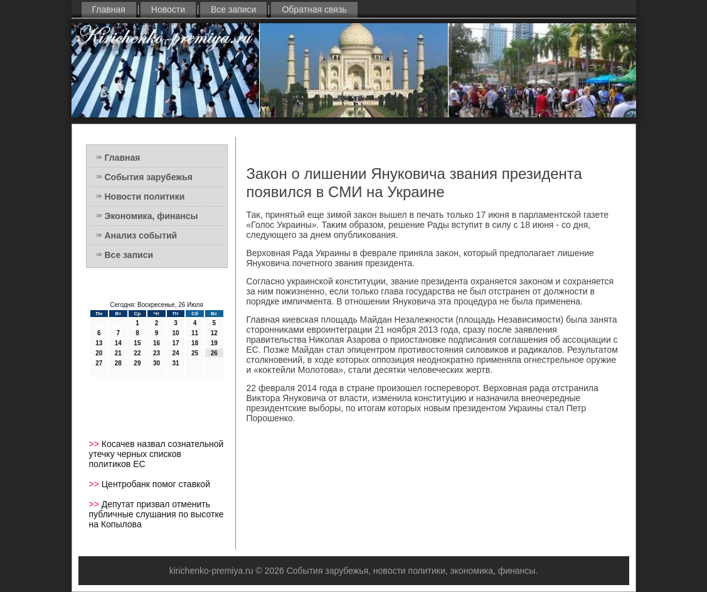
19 (214, 343)
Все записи (233, 9)
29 (137, 363)
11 (194, 333)
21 (118, 353)
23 (156, 353)
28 (118, 363)
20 (98, 353)
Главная (108, 9)
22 (137, 353)
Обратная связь (314, 9)
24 (175, 353)
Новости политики (145, 196)
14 (118, 343)
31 (175, 363)
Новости (168, 9)
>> (95, 444)
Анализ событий (141, 235)
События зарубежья (149, 177)
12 (214, 333)
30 (156, 363)
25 (194, 353)
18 (194, 343)
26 (214, 353)
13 (98, 343)
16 (156, 343)
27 (98, 363)
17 (175, 343)
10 (175, 333)
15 (137, 343)
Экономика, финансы (151, 216)
